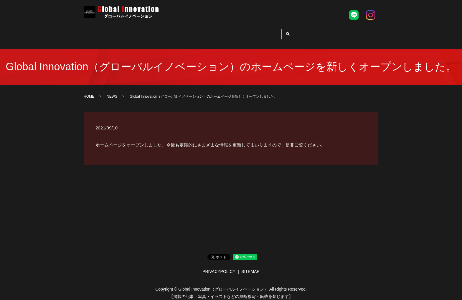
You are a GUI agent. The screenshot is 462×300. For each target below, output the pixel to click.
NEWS (112, 92)
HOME (170, 31)
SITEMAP (250, 266)
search (297, 32)
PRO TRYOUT (204, 31)
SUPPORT (242, 31)
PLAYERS (275, 31)
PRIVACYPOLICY (218, 266)
